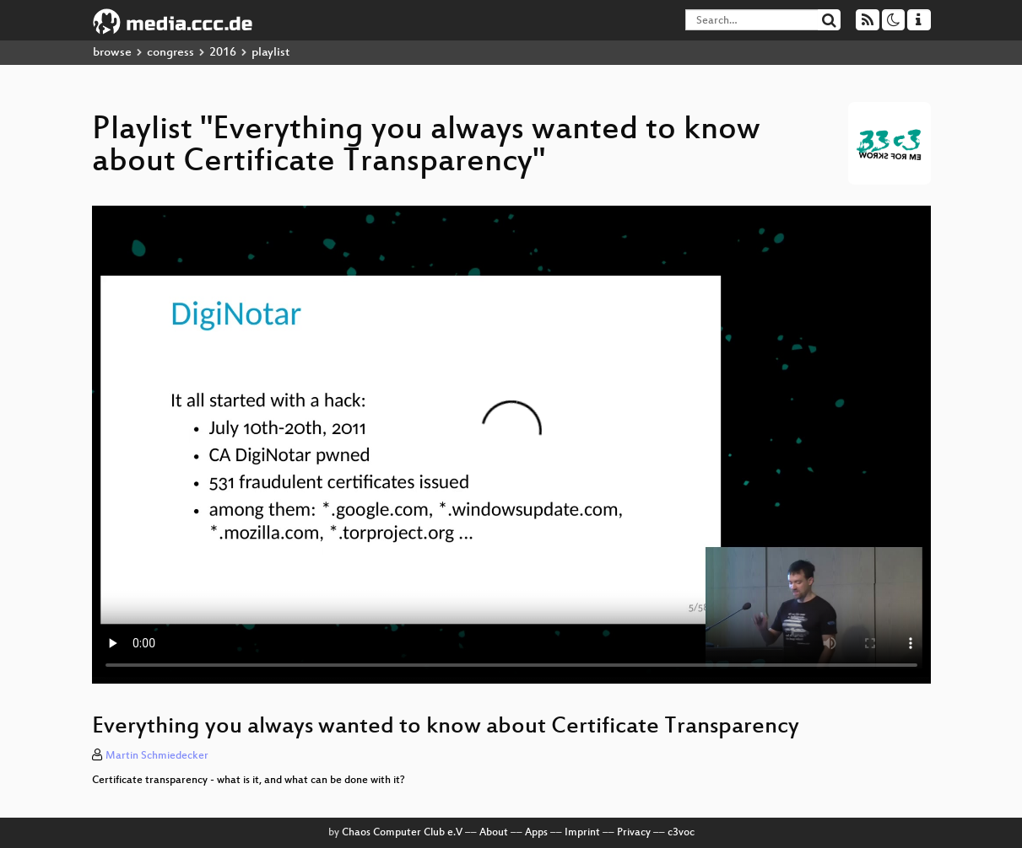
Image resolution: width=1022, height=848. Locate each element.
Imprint (582, 833)
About (493, 833)
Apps (536, 833)
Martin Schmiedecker (156, 756)
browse (112, 53)
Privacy (634, 833)
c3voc (681, 833)
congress (170, 53)
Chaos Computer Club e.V (402, 833)
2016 (222, 53)
